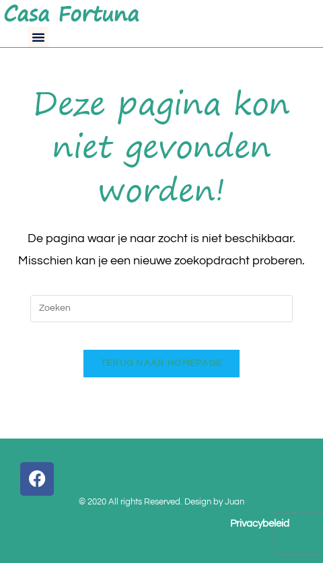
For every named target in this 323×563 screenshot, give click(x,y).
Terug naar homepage (162, 363)
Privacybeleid (259, 524)
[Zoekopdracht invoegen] (161, 308)
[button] (38, 37)
